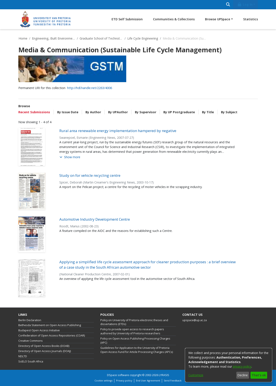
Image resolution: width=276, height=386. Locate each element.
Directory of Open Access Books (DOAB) (43, 346)
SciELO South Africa (30, 361)
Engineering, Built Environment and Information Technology (53, 38)
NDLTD (22, 356)
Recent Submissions (34, 112)
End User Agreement (148, 380)
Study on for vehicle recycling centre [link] (89, 175)
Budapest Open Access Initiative (39, 330)
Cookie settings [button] (103, 380)
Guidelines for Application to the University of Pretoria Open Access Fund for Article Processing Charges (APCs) (136, 350)
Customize (195, 375)
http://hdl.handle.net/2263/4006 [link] (89, 88)
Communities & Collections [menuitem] (174, 19)
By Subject (229, 112)
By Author (93, 112)
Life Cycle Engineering (142, 38)
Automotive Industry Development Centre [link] (94, 219)
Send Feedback (172, 380)
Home (23, 38)
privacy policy (242, 366)
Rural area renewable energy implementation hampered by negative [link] (117, 130)
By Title (208, 112)
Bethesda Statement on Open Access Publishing (49, 325)
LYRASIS (164, 375)
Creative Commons (30, 341)
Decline (242, 375)
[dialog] (228, 365)
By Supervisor (145, 112)
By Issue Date (67, 112)
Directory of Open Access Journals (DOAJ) (44, 351)
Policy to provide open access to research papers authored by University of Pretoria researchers (132, 331)
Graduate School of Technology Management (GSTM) (101, 38)
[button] (69, 157)
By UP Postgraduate (179, 112)
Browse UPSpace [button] (217, 19)
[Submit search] (228, 4)
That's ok (259, 375)
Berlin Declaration (29, 320)
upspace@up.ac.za (194, 320)
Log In (244, 4)
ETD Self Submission (127, 19)
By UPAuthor (118, 112)
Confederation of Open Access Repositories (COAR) (51, 335)
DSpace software (118, 375)
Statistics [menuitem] (250, 19)
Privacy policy (124, 380)
